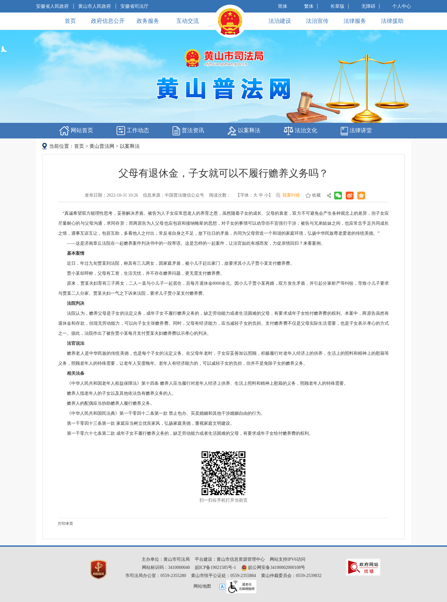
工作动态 (133, 130)
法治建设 (280, 21)
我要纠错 (291, 195)
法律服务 (355, 21)
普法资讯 (188, 130)
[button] (337, 6)
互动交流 (187, 21)
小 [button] (266, 195)
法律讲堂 (356, 130)
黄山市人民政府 (94, 6)
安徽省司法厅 (134, 6)
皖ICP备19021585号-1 (215, 567)
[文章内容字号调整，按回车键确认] (254, 195)
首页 (70, 21)
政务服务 (148, 21)
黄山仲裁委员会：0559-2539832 (291, 575)
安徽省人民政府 (52, 6)
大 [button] (255, 195)
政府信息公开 (108, 21)
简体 (282, 6)
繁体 (309, 6)
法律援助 (392, 21)
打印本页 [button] (65, 523)
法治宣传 (317, 21)
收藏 (316, 195)
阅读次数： (220, 195)
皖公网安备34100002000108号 (273, 567)
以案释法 (244, 130)
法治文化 (300, 130)
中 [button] (261, 195)
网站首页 (76, 130)
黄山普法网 (101, 146)
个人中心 (401, 6)
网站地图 (202, 586)
